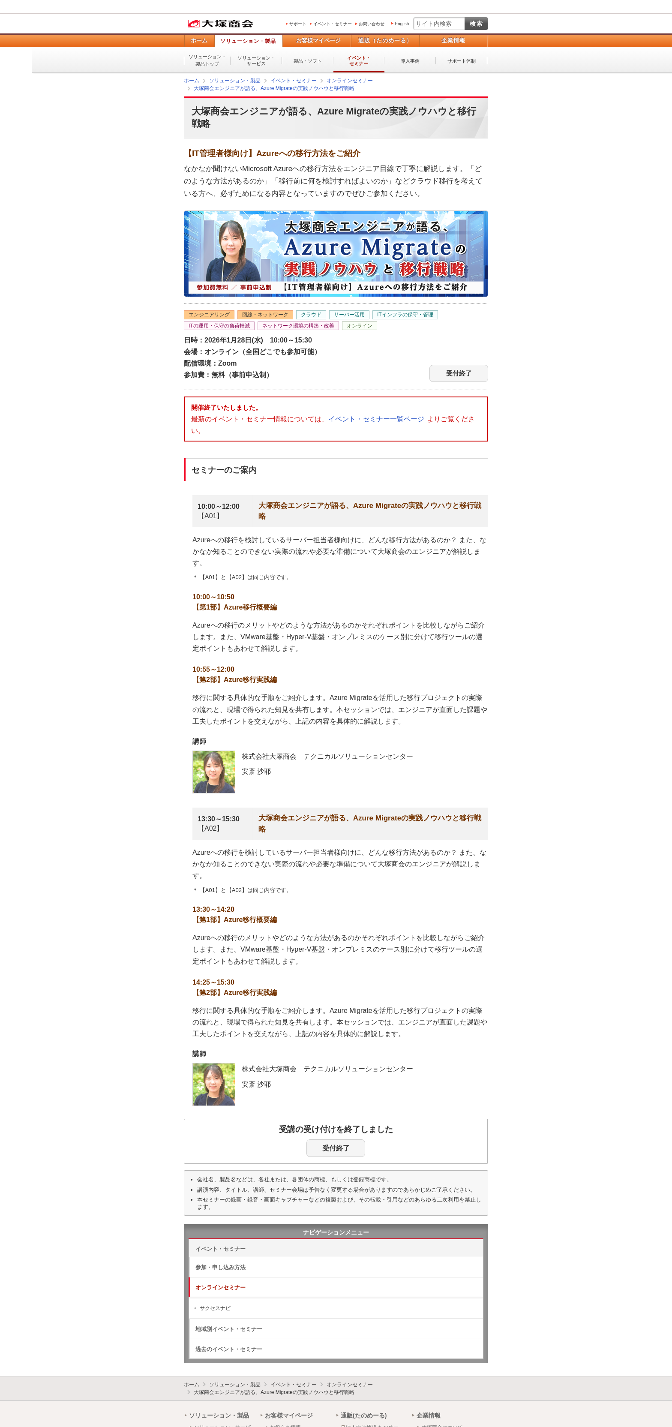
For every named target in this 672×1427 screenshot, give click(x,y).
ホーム (199, 40)
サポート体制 (461, 60)
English (402, 23)
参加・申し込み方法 (220, 1267)
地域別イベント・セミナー (228, 1329)
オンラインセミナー (220, 1287)
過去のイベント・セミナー (228, 1349)
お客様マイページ (318, 40)
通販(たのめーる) (364, 1415)
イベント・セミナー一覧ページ (376, 419)
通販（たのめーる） (385, 40)
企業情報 (453, 40)
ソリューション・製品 (248, 41)
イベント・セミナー (332, 23)
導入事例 (410, 60)
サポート (297, 23)
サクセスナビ (215, 1308)
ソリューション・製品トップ (207, 60)
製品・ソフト (308, 60)
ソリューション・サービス (256, 60)
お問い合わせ (371, 23)
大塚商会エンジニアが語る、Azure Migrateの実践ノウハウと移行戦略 (274, 1392)
